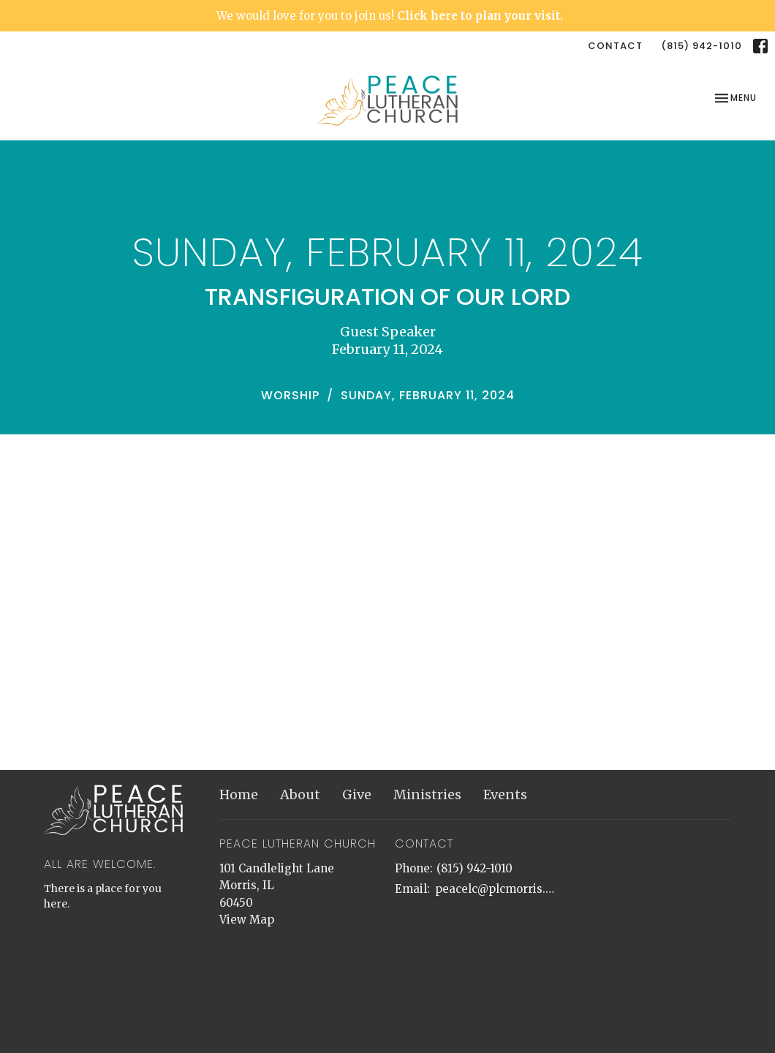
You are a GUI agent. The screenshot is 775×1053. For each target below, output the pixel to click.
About (300, 794)
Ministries (427, 794)
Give (356, 794)
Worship (290, 395)
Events (505, 794)
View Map (246, 919)
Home (238, 794)
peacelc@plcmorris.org (495, 889)
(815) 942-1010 (701, 46)
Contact (615, 46)
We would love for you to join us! (389, 16)
